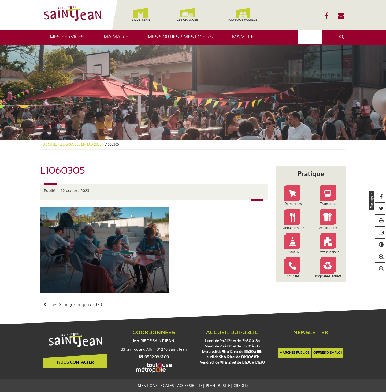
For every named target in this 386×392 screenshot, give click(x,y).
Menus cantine (293, 228)
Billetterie (140, 14)
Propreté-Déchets (328, 276)
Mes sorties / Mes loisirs (182, 40)
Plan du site (218, 385)
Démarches (293, 203)
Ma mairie (118, 40)
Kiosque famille (242, 14)
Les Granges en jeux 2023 (80, 144)
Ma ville (245, 40)
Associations (328, 228)
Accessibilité (190, 385)
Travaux (293, 252)
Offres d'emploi (327, 352)
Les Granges (187, 14)
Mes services (69, 40)
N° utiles (293, 276)
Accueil (50, 144)
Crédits (240, 385)
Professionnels (328, 252)
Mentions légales (156, 385)
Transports (328, 203)
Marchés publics (295, 352)
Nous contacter (75, 362)
